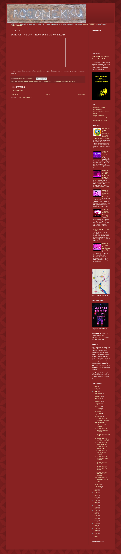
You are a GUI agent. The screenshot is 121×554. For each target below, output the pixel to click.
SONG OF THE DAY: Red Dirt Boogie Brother (102, 435)
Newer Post (14, 94)
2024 (95, 391)
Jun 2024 (98, 409)
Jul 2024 (98, 406)
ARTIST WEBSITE (16, 26)
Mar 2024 (98, 416)
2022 (95, 492)
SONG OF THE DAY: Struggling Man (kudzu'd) (101, 452)
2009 (95, 526)
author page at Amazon (100, 120)
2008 (95, 528)
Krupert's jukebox (33, 81)
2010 (95, 523)
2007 (95, 531)
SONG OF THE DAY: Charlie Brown (101, 463)
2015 (95, 510)
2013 (95, 515)
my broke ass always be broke (46, 81)
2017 (95, 505)
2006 (95, 533)
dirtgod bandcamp (98, 115)
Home (48, 94)
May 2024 (98, 411)
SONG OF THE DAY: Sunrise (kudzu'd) (101, 447)
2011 (95, 520)
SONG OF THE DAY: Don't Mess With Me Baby (101, 479)
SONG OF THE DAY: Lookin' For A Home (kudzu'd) (101, 458)
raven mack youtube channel (101, 118)
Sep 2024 (98, 401)
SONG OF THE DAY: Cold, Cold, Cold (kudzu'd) (101, 424)
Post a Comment (18, 90)
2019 (95, 500)
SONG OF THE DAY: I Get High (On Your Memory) (101, 468)
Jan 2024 (98, 487)
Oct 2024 (98, 398)
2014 (95, 513)
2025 (95, 388)
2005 (95, 536)
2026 (95, 386)
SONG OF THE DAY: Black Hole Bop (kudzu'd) (105, 213)
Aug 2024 (98, 404)
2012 (95, 518)
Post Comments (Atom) (25, 97)
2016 (95, 508)
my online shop (97, 109)
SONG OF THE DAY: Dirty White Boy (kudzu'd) (101, 473)
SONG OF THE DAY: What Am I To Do (101, 443)
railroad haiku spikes (69, 81)
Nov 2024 (98, 396)
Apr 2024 (98, 414)
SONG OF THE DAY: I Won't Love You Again (102, 439)
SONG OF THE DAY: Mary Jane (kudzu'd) (101, 419)
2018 (95, 503)
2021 (95, 495)
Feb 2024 (98, 484)
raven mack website (99, 107)
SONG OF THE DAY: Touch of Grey (105, 154)
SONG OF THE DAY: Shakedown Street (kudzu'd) (105, 193)
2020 (95, 498)
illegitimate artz (24, 81)
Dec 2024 (98, 393)
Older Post (81, 94)
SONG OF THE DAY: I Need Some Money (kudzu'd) (101, 430)
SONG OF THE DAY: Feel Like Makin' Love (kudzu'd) (105, 174)
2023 (95, 490)
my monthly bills (59, 81)
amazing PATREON (89, 24)
